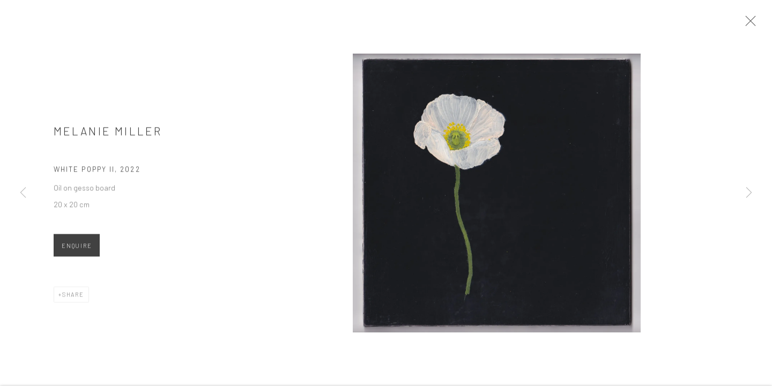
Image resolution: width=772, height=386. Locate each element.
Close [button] (751, 24)
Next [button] (749, 193)
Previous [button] (23, 193)
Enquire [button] (77, 248)
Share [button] (73, 297)
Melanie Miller (108, 133)
